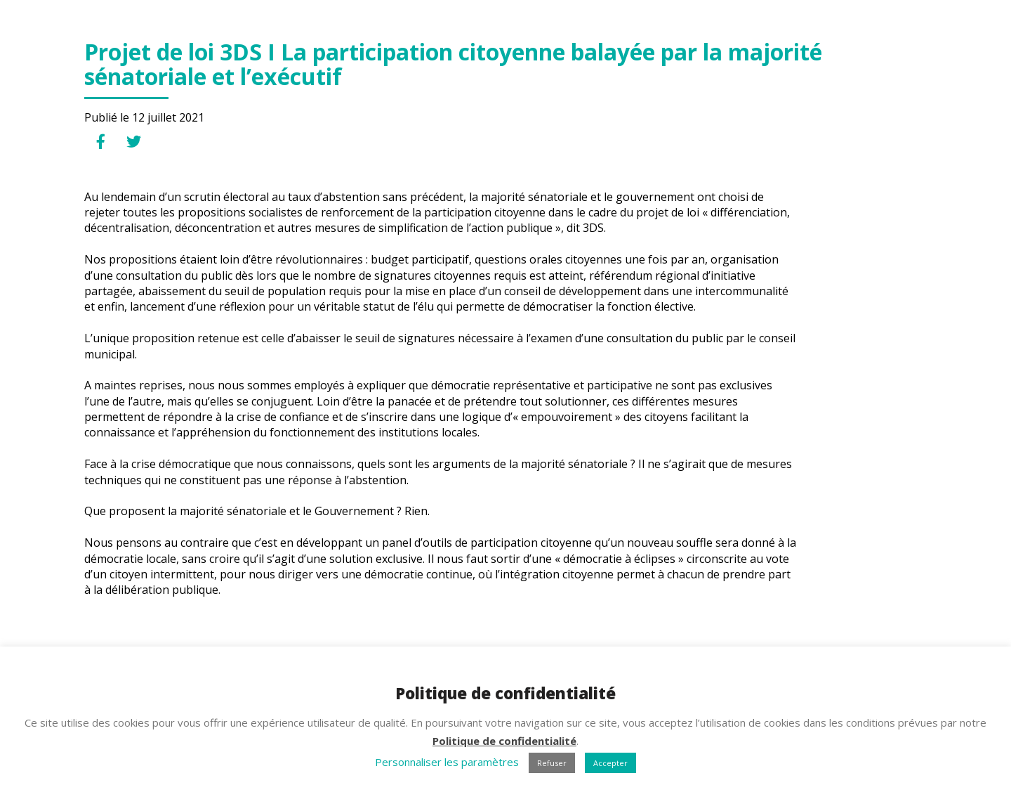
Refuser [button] (552, 763)
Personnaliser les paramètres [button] (447, 762)
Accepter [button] (610, 763)
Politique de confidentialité (504, 741)
